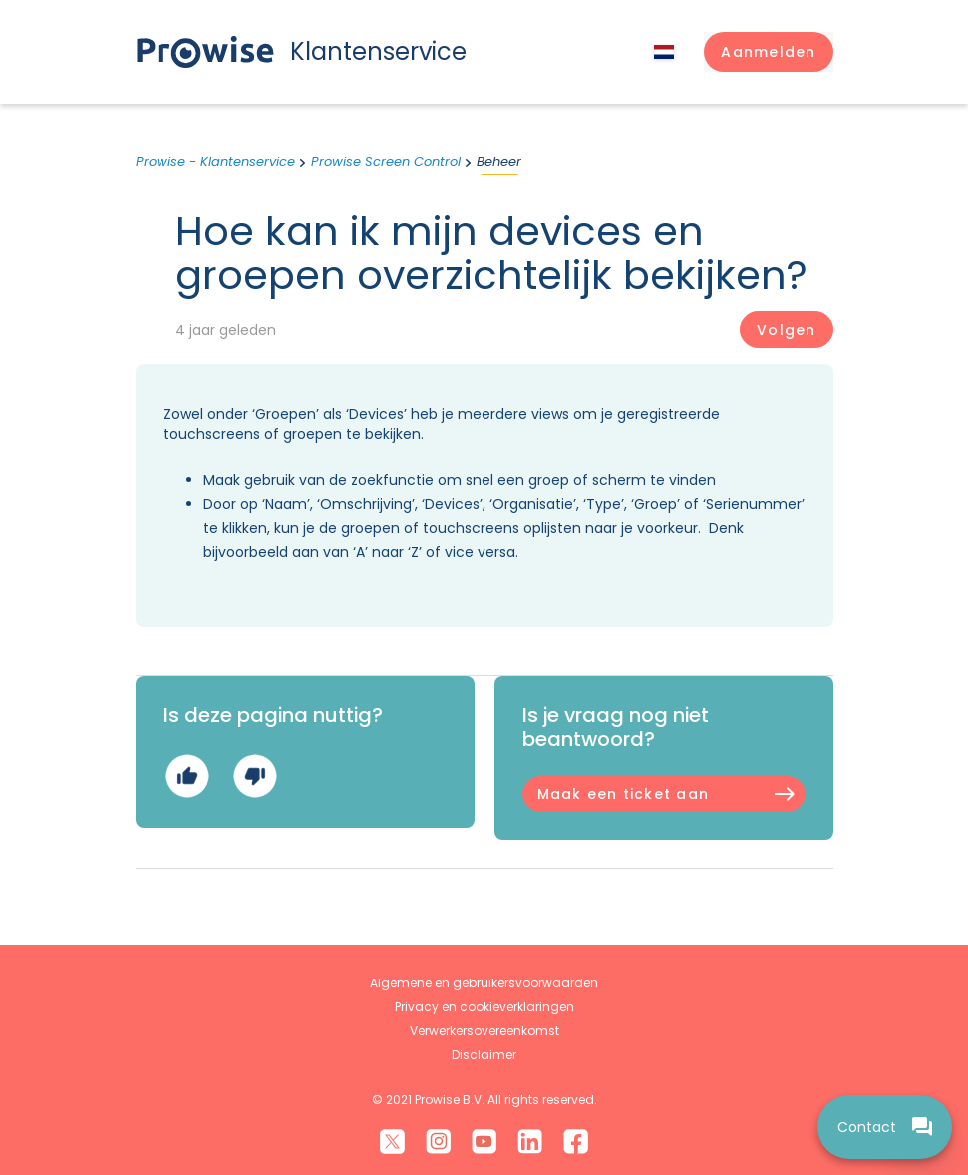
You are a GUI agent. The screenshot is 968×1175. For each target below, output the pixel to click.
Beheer (499, 161)
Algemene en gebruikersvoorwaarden (484, 983)
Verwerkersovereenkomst (484, 1030)
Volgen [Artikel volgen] (786, 330)
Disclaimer (484, 1054)
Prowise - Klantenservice (215, 161)
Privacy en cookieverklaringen (484, 1006)
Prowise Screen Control (386, 161)
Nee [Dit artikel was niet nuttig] (254, 775)
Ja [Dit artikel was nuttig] (186, 775)
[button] (768, 52)
